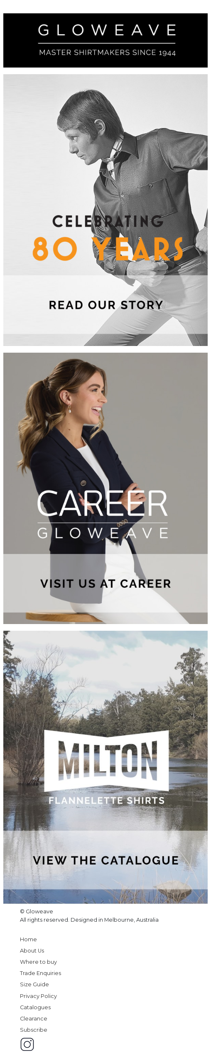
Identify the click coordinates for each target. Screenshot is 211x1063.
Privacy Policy (38, 996)
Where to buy (38, 962)
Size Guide (34, 984)
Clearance (33, 1018)
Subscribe (33, 1030)
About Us (32, 951)
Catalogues (35, 1007)
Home (28, 939)
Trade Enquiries (40, 973)
